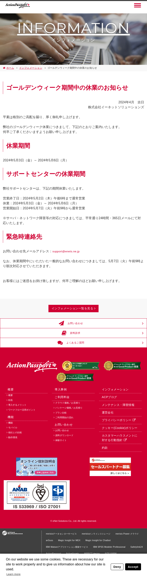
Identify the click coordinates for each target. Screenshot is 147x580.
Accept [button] (133, 566)
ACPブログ (107, 417)
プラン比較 (61, 434)
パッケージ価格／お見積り (68, 429)
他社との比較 (15, 457)
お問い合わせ (71, 330)
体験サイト (61, 465)
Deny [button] (117, 566)
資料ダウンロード (64, 460)
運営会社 (105, 433)
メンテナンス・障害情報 (116, 425)
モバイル (12, 452)
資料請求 (71, 342)
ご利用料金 (60, 417)
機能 (9, 439)
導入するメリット (17, 426)
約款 (103, 471)
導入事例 (58, 408)
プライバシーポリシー (114, 442)
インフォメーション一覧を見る (72, 311)
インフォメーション (30, 67)
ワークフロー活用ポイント (21, 431)
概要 (9, 408)
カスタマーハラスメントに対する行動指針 (118, 461)
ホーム (10, 67)
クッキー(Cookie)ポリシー (117, 450)
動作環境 (12, 462)
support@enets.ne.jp (67, 251)
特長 (10, 421)
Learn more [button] (15, 573)
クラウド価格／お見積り (67, 424)
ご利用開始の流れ (64, 439)
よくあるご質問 (71, 354)
